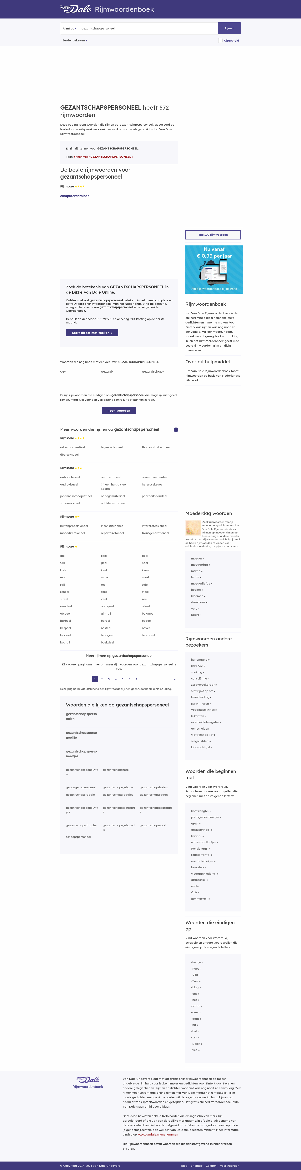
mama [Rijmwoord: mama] (195, 571)
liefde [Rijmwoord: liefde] (195, 577)
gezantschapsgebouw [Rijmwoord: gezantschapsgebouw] (118, 787)
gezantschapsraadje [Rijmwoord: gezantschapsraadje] (80, 794)
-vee (194, 1050)
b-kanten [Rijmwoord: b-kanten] (197, 716)
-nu (193, 1025)
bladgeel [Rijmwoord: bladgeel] (107, 635)
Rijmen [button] (229, 28)
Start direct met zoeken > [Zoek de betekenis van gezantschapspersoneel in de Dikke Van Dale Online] (92, 333)
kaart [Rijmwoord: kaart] (195, 614)
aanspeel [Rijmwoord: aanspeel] (107, 606)
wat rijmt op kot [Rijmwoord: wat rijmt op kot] (202, 735)
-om (194, 993)
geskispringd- (200, 830)
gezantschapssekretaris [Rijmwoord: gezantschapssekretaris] (156, 810)
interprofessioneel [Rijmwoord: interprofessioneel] (154, 526)
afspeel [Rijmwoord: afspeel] (65, 613)
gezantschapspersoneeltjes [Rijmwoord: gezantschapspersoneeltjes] (81, 753)
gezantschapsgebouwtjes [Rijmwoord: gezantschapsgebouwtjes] (82, 810)
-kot (194, 1031)
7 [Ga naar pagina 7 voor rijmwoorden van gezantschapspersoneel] (136, 679)
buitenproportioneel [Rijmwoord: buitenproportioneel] (74, 526)
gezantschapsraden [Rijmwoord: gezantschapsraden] (154, 794)
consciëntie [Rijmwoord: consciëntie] (199, 678)
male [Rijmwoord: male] (104, 577)
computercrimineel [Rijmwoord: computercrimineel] (75, 196)
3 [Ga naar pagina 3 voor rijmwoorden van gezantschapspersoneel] (109, 679)
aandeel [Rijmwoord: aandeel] (66, 606)
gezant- (107, 371)
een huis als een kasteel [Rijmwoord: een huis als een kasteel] (114, 487)
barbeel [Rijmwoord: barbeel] (65, 620)
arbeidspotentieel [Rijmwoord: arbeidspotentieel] (72, 447)
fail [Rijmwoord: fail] (62, 563)
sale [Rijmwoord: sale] (145, 584)
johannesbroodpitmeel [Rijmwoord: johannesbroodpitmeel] (76, 496)
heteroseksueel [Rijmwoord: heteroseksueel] (152, 484)
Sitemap (197, 1165)
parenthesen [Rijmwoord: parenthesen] (200, 703)
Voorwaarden (229, 1165)
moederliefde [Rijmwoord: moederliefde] (200, 583)
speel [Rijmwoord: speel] (104, 592)
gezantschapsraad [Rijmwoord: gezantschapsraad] (153, 825)
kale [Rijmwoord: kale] (63, 570)
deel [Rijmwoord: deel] (145, 556)
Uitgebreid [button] (231, 40)
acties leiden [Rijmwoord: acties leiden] (200, 728)
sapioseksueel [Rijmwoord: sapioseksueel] (70, 503)
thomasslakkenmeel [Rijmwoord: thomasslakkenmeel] (156, 447)
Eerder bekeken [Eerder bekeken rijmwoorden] (74, 40)
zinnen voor (102, 157)
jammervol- (199, 898)
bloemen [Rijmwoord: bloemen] (197, 596)
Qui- (194, 892)
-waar (195, 1006)
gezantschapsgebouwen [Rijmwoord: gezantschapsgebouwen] (82, 772)
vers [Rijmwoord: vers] (194, 608)
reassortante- (200, 855)
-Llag (195, 987)
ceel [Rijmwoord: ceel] (104, 556)
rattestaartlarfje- (203, 842)
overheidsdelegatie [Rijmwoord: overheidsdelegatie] (205, 722)
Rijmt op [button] (68, 28)
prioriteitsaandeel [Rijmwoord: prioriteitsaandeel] (154, 496)
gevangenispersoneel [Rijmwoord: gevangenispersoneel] (81, 787)
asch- (195, 886)
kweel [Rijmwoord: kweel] (146, 570)
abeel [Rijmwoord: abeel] (146, 606)
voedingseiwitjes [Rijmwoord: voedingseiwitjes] (203, 709)
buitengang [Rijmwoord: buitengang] (199, 659)
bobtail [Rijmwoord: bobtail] (65, 642)
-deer (195, 1012)
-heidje (196, 962)
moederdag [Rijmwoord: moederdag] (199, 564)
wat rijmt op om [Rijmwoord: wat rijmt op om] (202, 691)
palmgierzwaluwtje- (205, 817)
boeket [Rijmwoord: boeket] (196, 589)
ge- (63, 371)
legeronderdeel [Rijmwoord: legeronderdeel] (112, 447)
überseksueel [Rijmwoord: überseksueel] (69, 454)
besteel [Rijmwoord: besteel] (106, 628)
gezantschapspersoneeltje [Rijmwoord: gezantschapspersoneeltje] (81, 735)
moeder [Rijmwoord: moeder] (196, 558)
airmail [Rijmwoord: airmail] (106, 613)
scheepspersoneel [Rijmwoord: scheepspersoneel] (78, 837)
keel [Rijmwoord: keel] (104, 570)
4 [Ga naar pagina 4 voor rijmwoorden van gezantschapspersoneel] (116, 679)
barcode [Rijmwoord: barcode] (197, 666)
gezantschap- (153, 371)
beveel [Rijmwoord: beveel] (146, 628)
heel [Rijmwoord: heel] (145, 563)
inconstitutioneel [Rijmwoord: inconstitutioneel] (112, 526)
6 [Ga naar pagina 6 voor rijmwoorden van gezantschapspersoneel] (129, 679)
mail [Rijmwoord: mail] (63, 577)
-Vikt (194, 975)
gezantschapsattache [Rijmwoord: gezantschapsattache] (81, 825)
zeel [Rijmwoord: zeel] (145, 599)
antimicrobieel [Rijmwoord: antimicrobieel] (111, 477)
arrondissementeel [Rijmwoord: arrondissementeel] (155, 477)
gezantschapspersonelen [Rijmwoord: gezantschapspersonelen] (81, 716)
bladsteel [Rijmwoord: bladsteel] (148, 635)
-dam (195, 1018)
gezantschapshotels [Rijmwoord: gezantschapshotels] (154, 787)
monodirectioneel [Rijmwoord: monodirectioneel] (72, 533)
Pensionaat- (199, 848)
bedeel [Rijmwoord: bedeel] (147, 620)
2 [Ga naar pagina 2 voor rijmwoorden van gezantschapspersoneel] (102, 679)
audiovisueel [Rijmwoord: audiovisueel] (69, 484)
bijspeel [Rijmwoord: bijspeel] (65, 635)
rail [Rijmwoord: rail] (62, 584)
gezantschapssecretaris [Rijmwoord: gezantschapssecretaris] (119, 810)
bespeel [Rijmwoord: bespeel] (65, 628)
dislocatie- (198, 880)
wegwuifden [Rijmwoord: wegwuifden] (199, 741)
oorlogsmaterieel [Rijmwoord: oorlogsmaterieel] (113, 496)
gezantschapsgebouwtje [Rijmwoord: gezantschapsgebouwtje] (119, 827)
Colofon (211, 1165)
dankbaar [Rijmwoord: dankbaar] (198, 602)
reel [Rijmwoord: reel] (103, 584)
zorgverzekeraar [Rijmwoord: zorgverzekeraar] (203, 684)
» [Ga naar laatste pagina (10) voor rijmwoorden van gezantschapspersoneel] (174, 679)
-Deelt (195, 1044)
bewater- (197, 867)
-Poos (195, 968)
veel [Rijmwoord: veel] (104, 599)
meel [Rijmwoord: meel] (145, 577)
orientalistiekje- (202, 861)
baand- (196, 836)
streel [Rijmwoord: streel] (64, 599)
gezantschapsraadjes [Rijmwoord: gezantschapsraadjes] (118, 794)
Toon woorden (119, 410)
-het (194, 1000)
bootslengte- (200, 811)
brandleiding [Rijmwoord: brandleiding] (200, 697)
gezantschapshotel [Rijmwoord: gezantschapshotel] (116, 770)
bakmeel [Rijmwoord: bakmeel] (148, 613)
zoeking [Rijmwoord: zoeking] (196, 672)
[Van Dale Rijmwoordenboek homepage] (77, 9)
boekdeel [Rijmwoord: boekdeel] (107, 642)
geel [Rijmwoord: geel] (104, 563)
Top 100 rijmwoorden (213, 235)
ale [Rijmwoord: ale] (62, 556)
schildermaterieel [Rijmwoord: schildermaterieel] (113, 503)
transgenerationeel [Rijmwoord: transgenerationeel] (155, 533)
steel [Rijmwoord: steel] (145, 592)
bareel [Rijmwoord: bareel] (105, 620)
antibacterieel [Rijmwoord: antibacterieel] (70, 477)
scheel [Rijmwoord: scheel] (64, 592)
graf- (194, 823)
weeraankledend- (203, 873)
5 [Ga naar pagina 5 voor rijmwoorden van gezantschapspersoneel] (122, 679)
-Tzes (194, 981)
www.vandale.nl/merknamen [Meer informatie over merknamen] (158, 1134)
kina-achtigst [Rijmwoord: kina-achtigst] (200, 747)
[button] (176, 429)
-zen (194, 1037)
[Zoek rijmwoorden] (100, 28)
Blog (184, 1165)
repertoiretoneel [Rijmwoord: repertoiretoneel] (112, 533)
